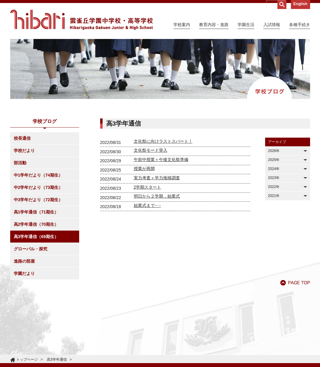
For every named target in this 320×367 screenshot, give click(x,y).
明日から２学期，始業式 (157, 196)
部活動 (20, 162)
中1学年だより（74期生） (38, 175)
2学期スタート (147, 187)
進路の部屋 (24, 261)
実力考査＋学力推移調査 (157, 177)
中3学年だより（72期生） (38, 199)
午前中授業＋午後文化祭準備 (161, 159)
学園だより (24, 273)
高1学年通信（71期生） (36, 212)
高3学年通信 (57, 359)
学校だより (24, 150)
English (300, 3)
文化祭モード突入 (150, 150)
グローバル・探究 (30, 248)
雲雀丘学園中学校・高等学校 (81, 20)
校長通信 (22, 138)
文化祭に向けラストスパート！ (163, 141)
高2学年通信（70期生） (36, 224)
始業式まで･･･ (147, 205)
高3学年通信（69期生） (36, 236)
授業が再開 (144, 168)
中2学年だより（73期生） (38, 187)
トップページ (27, 359)
